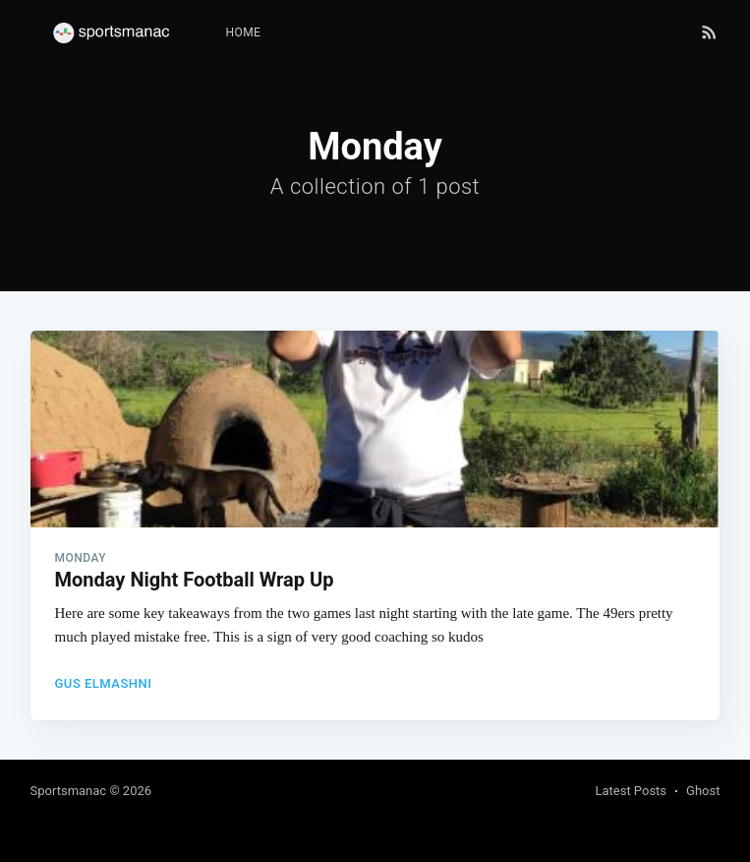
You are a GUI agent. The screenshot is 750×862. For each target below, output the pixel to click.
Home (243, 32)
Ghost (703, 790)
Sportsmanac (68, 790)
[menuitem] (243, 33)
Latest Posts (630, 790)
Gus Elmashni (103, 683)
